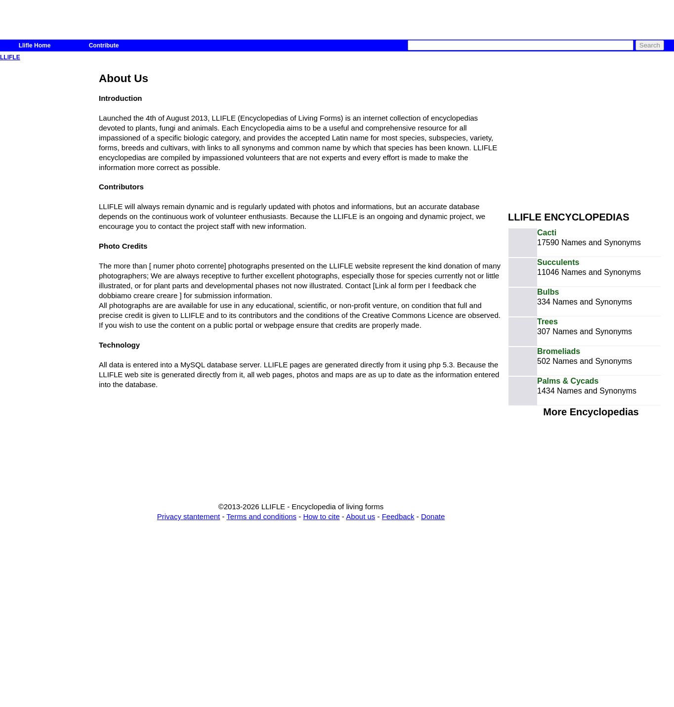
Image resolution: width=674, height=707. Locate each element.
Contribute (104, 45)
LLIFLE (10, 57)
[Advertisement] (591, 132)
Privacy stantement (188, 516)
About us (360, 516)
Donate (433, 516)
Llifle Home (35, 45)
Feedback (398, 516)
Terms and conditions (261, 516)
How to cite (321, 516)
